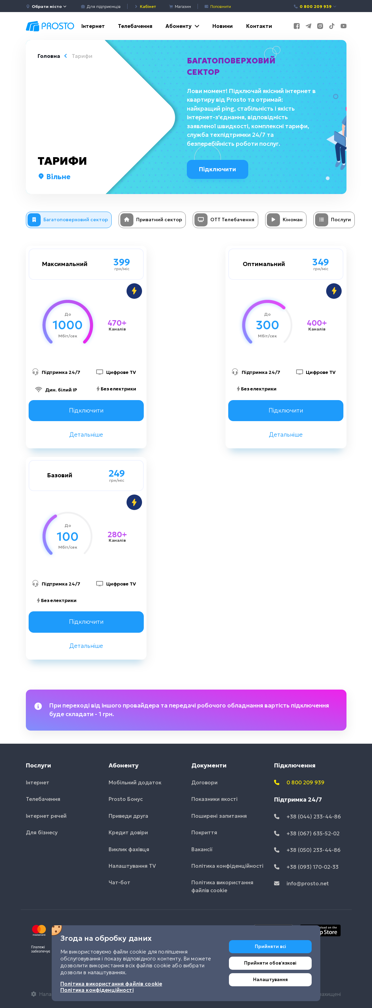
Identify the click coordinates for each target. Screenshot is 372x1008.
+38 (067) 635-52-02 (307, 833)
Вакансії (202, 849)
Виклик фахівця (129, 849)
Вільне (54, 176)
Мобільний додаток (135, 782)
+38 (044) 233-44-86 (307, 816)
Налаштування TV (132, 866)
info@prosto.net (301, 883)
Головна (49, 56)
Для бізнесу (42, 832)
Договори (204, 782)
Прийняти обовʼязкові (270, 963)
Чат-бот (119, 882)
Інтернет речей (46, 816)
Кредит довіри (128, 832)
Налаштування (270, 979)
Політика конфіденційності (227, 866)
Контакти (259, 26)
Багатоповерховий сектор (231, 66)
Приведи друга (128, 816)
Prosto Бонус (126, 799)
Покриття (204, 832)
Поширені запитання (219, 816)
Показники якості (214, 799)
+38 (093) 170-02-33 (306, 867)
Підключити (218, 169)
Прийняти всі (270, 946)
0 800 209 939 (315, 6)
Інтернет (93, 26)
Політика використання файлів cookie (222, 886)
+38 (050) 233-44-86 (307, 850)
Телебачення (135, 26)
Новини (222, 26)
